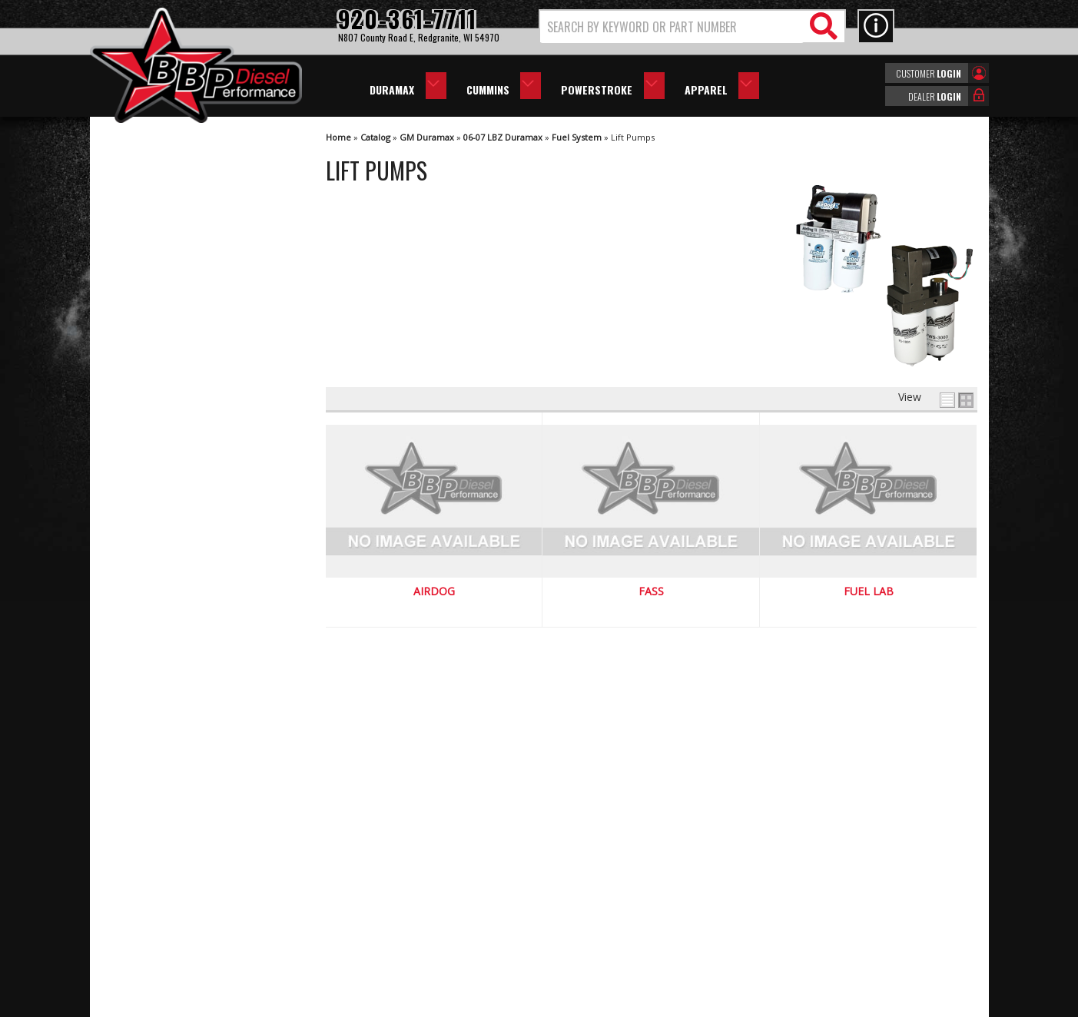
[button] (692, 26)
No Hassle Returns (178, 656)
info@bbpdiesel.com (596, 930)
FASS (651, 591)
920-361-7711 (166, 756)
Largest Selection (175, 612)
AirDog (434, 591)
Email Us (153, 724)
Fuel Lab (869, 591)
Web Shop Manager (676, 1004)
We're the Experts (176, 568)
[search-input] (672, 27)
